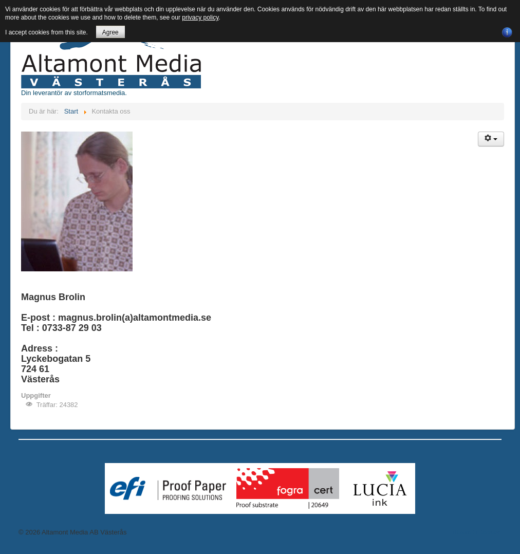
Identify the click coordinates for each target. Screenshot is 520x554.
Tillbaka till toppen (475, 532)
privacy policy (200, 17)
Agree (110, 32)
